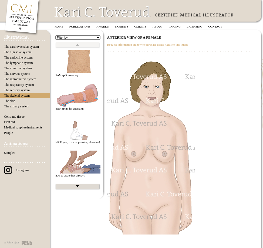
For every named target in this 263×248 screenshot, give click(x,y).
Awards (102, 26)
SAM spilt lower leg (66, 75)
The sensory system (17, 90)
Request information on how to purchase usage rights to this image (147, 44)
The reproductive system (20, 79)
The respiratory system (19, 85)
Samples (9, 153)
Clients (140, 26)
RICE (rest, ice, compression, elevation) (77, 142)
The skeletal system (17, 95)
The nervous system (17, 74)
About (158, 26)
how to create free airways (70, 175)
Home (59, 26)
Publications (80, 26)
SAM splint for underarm (69, 108)
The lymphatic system (18, 63)
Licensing (194, 26)
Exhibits (121, 26)
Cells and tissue (14, 116)
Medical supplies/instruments (23, 127)
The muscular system (18, 68)
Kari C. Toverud (103, 11)
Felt (27, 243)
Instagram (16, 170)
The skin (9, 101)
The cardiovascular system (21, 47)
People (8, 133)
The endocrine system (18, 57)
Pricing (175, 26)
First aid (9, 122)
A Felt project (11, 242)
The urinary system (16, 106)
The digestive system (18, 52)
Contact (215, 26)
